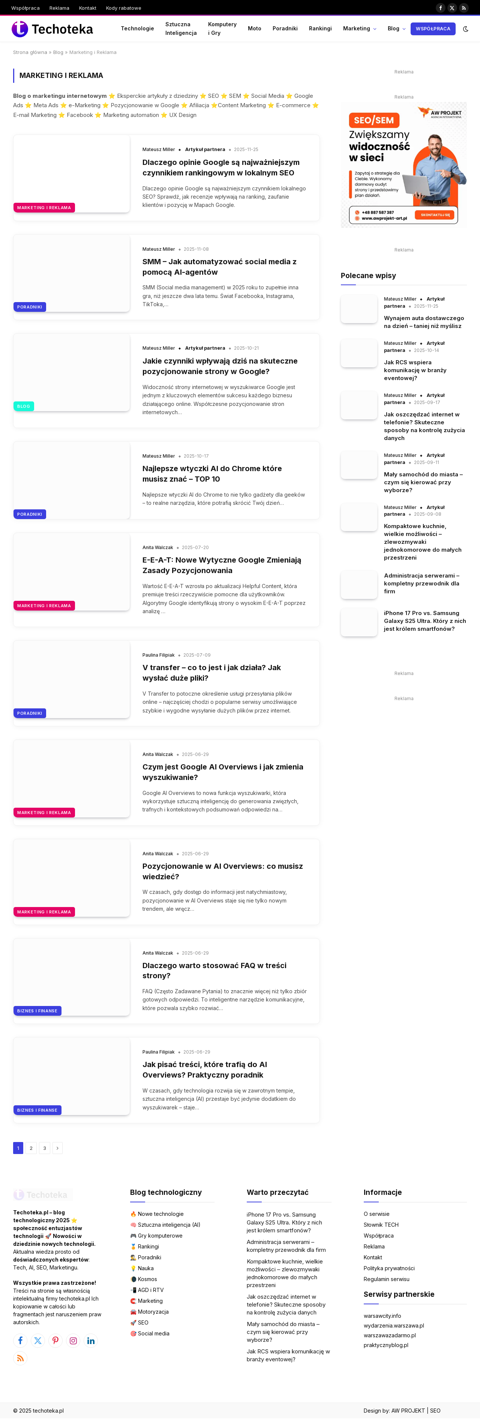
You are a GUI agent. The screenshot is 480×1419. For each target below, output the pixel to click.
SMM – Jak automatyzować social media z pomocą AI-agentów (219, 267)
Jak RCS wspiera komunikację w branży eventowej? (415, 370)
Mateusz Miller (158, 149)
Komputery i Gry (222, 28)
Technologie (137, 28)
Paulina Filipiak (158, 655)
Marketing (356, 28)
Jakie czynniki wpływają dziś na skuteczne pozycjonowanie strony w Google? (220, 366)
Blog (393, 28)
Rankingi (320, 28)
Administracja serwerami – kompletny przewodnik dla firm (421, 583)
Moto (254, 28)
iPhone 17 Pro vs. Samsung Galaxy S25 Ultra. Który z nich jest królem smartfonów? (425, 620)
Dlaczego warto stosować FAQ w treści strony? (214, 971)
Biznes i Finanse (37, 1011)
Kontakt (87, 8)
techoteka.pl (48, 1411)
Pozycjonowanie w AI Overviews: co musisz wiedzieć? (222, 872)
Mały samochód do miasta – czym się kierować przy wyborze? (423, 482)
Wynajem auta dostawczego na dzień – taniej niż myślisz (424, 321)
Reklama (59, 8)
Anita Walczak (157, 548)
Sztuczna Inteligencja (181, 28)
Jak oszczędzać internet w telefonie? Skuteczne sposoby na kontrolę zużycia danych (424, 426)
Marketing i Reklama (44, 207)
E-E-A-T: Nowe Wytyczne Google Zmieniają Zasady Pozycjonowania (222, 565)
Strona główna (30, 52)
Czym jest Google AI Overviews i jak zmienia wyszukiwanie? (223, 772)
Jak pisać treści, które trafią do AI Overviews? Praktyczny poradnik (204, 1071)
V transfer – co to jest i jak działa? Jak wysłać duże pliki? (211, 673)
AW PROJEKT (408, 1411)
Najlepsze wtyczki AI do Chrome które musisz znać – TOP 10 (212, 474)
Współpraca (25, 8)
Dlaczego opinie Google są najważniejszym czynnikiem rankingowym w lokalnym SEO (221, 167)
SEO (435, 1411)
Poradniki (285, 28)
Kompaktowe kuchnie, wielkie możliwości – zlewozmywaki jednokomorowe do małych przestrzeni (423, 541)
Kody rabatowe (123, 8)
